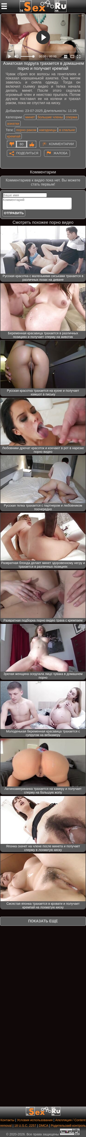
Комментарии (61, 144)
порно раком (26, 130)
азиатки (13, 123)
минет (30, 117)
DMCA (43, 1125)
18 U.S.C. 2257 (25, 1125)
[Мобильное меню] (4, 6)
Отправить (14, 213)
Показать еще (43, 921)
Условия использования (35, 1120)
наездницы (47, 130)
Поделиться (27, 153)
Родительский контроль (68, 1125)
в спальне (67, 130)
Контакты (7, 1120)
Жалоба (60, 153)
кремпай (13, 136)
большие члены (50, 117)
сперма (71, 117)
